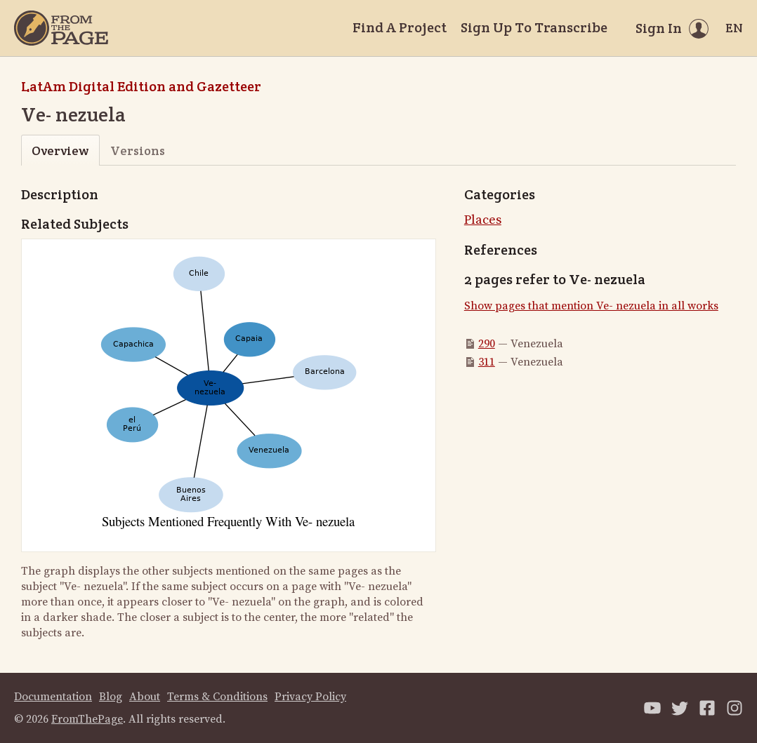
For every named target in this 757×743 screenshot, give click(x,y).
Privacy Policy (310, 697)
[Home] (61, 28)
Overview (60, 150)
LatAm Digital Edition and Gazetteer (141, 86)
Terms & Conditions (217, 697)
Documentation (53, 697)
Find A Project (400, 27)
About (144, 697)
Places (482, 220)
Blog (110, 697)
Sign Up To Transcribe (534, 27)
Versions (137, 150)
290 (486, 344)
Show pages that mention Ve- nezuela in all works (591, 306)
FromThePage (87, 719)
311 (486, 362)
